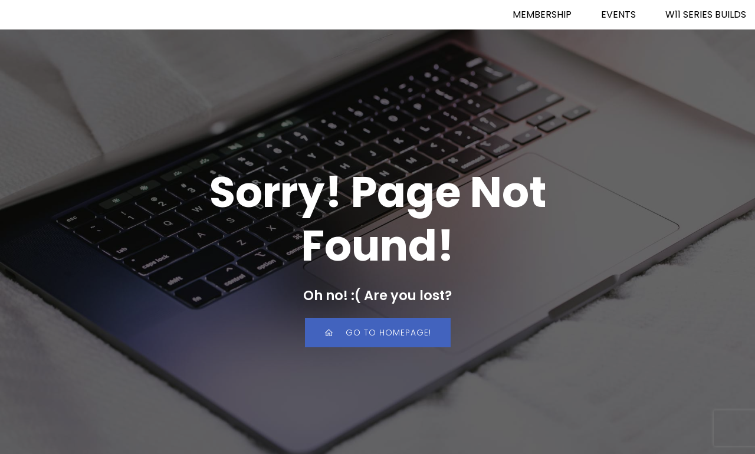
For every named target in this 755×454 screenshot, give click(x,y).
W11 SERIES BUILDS (705, 14)
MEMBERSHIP (542, 14)
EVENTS (618, 14)
